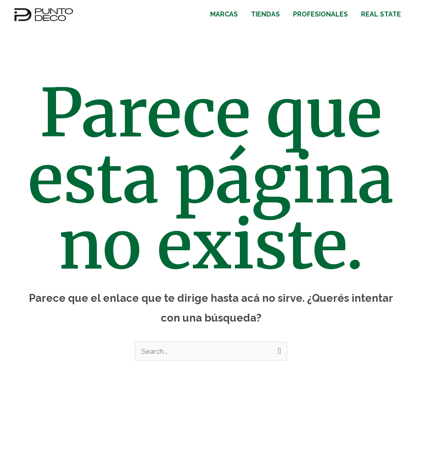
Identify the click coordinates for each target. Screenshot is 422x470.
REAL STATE (381, 14)
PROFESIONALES (320, 14)
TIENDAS (265, 14)
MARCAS (224, 14)
